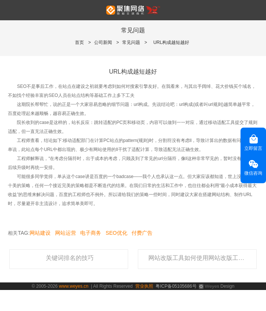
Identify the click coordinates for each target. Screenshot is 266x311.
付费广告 (142, 233)
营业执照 (144, 286)
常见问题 (131, 42)
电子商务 (90, 233)
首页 (79, 42)
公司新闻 (103, 42)
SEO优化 (116, 233)
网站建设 (40, 233)
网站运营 (65, 233)
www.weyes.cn (73, 286)
